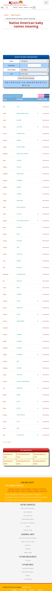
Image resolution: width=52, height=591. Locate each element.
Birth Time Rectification (27, 508)
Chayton (5, 301)
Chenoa (5, 307)
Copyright (14, 590)
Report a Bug (28, 552)
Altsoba (5, 167)
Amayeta (5, 180)
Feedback (27, 549)
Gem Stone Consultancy (28, 523)
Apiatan (5, 220)
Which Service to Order (27, 541)
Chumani (5, 368)
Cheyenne (5, 328)
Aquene (5, 234)
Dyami (4, 421)
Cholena (5, 361)
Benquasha (5, 274)
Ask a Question (27, 515)
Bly (4, 281)
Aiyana (4, 133)
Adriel (4, 113)
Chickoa (5, 334)
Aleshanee (5, 153)
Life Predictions (27, 512)
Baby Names (15, 15)
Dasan (4, 401)
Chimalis (5, 348)
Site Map (27, 560)
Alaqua (4, 147)
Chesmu (5, 314)
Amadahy (5, 173)
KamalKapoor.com (26, 587)
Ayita (4, 261)
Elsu (4, 435)
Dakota (4, 394)
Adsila (4, 120)
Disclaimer (32, 590)
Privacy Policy (23, 590)
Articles (28, 575)
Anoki (4, 214)
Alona (4, 160)
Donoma (5, 415)
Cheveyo (5, 321)
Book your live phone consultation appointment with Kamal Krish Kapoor (27, 490)
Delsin (4, 408)
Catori (4, 287)
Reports (28, 526)
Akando (5, 140)
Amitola (5, 187)
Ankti (4, 207)
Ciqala (4, 374)
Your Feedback (28, 579)
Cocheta (5, 381)
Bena (4, 267)
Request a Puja (27, 530)
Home (6, 15)
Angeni (4, 200)
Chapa (4, 294)
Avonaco (5, 240)
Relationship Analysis (28, 519)
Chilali (4, 341)
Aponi (4, 227)
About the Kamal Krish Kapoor (27, 538)
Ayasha (4, 254)
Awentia (5, 247)
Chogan (5, 354)
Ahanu (4, 127)
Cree (4, 388)
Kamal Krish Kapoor (27, 568)
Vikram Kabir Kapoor (28, 572)
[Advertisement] (16, 40)
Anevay (5, 194)
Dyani (4, 428)
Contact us (28, 545)
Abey (4, 106)
